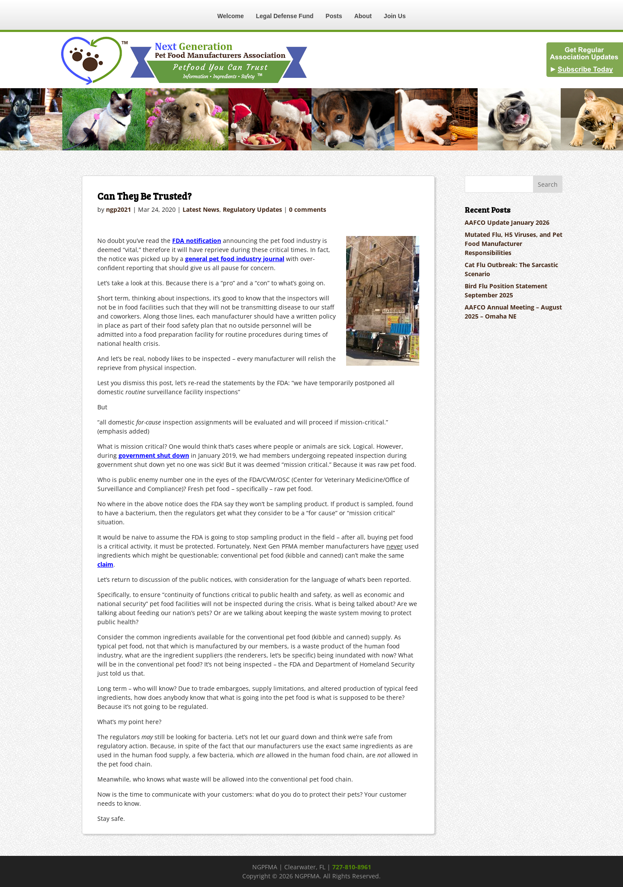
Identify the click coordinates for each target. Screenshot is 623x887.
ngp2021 (118, 209)
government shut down (154, 455)
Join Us (395, 16)
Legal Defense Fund (285, 16)
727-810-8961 (351, 867)
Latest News (201, 209)
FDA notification (196, 240)
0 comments (307, 209)
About (363, 16)
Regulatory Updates (252, 209)
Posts (334, 16)
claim (105, 564)
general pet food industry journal (234, 259)
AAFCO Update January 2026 (507, 222)
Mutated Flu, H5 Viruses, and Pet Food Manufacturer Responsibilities (513, 243)
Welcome (230, 16)
